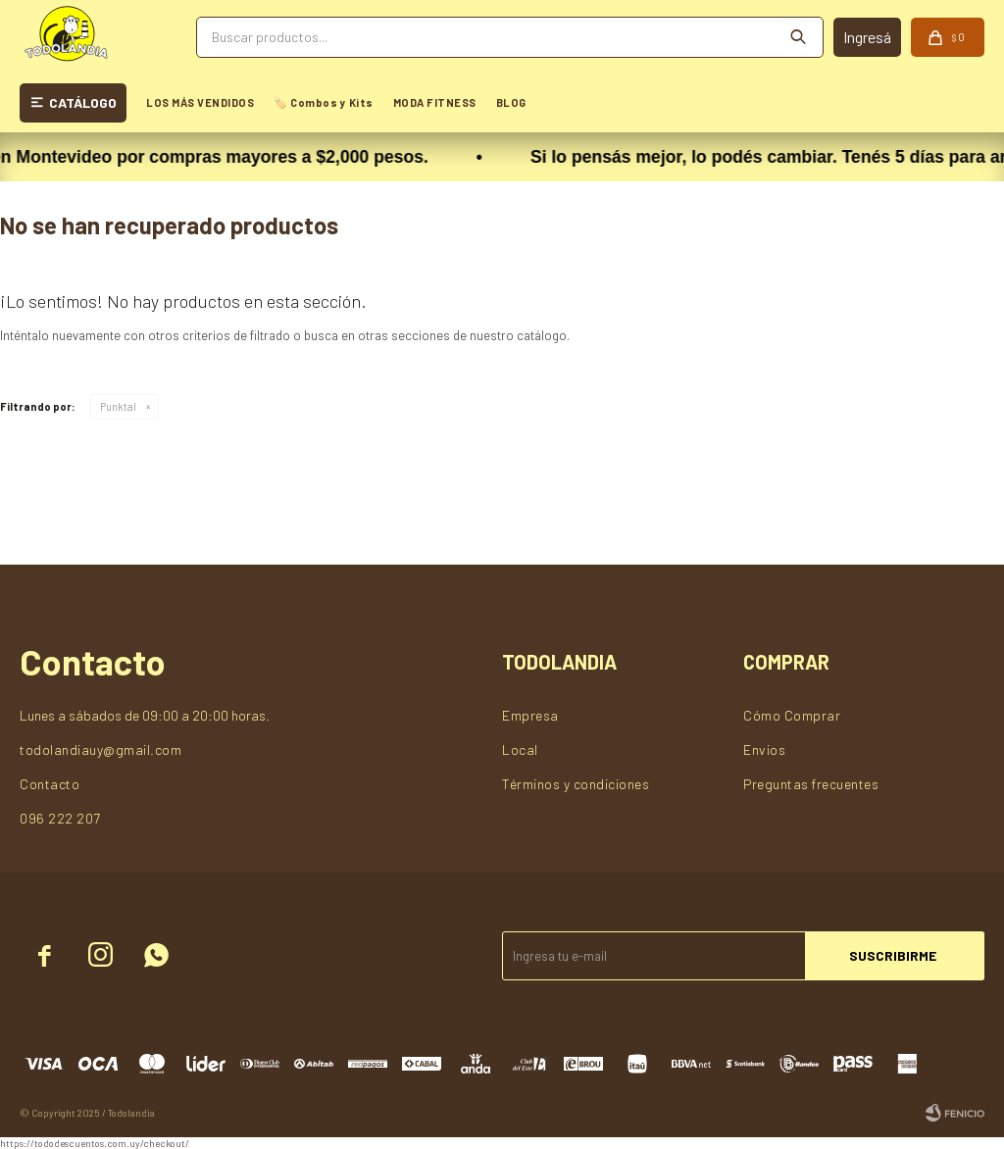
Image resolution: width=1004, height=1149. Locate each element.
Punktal (118, 406)
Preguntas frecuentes (810, 783)
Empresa (530, 715)
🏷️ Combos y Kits (324, 102)
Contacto (49, 783)
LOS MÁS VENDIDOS (200, 102)
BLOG (511, 102)
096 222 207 (60, 818)
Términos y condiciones (575, 783)
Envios (764, 749)
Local (520, 749)
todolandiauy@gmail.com (100, 749)
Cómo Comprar (791, 715)
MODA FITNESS (435, 102)
